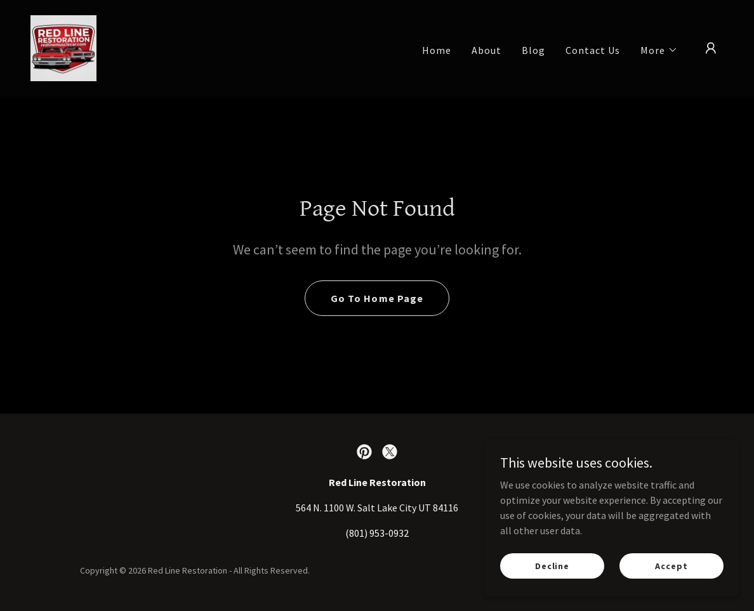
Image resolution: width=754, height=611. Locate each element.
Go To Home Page (377, 298)
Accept (671, 565)
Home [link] (436, 50)
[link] (63, 47)
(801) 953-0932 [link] (377, 533)
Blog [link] (533, 50)
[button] (659, 50)
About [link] (486, 50)
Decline (552, 565)
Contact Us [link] (593, 50)
